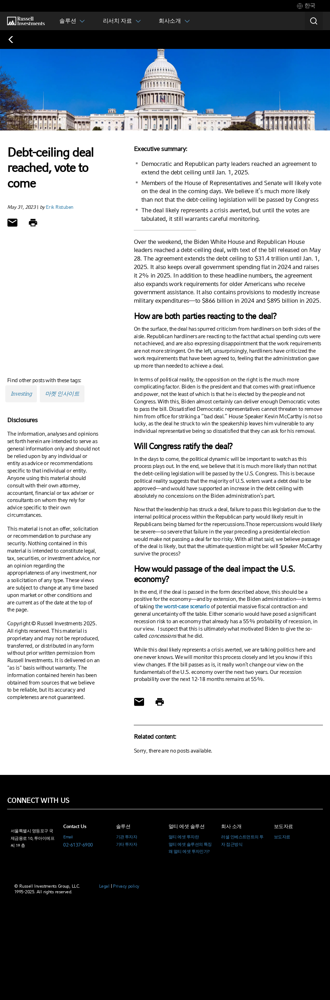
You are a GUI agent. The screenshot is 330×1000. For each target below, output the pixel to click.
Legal (104, 886)
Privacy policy (126, 886)
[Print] (33, 222)
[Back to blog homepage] (14, 39)
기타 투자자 (126, 844)
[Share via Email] (12, 222)
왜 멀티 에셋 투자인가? (189, 851)
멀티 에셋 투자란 (184, 836)
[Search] (313, 21)
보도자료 (282, 836)
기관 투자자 (126, 836)
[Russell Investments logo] (26, 21)
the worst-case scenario (182, 606)
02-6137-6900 (78, 845)
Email (67, 836)
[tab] (306, 6)
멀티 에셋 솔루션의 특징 (190, 844)
